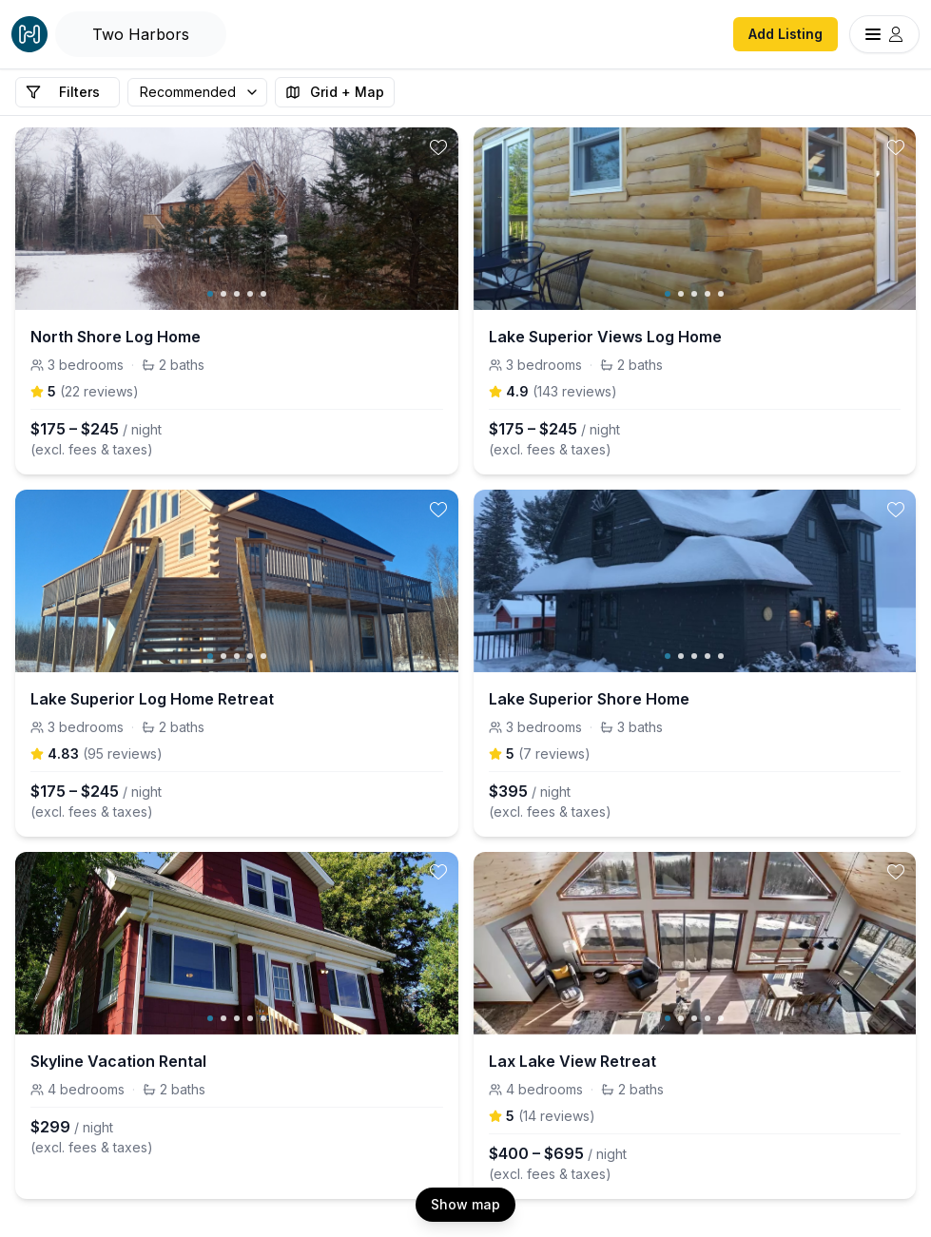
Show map (465, 1204)
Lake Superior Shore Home (589, 698)
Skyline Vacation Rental (118, 1061)
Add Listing (785, 34)
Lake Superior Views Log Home (605, 336)
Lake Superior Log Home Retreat (152, 698)
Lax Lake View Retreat (572, 1061)
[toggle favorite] (438, 147)
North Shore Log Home (115, 336)
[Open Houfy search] (140, 34)
